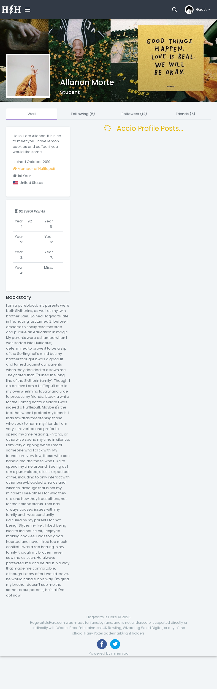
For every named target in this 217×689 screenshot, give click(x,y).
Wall (32, 113)
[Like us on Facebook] (102, 644)
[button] (174, 9)
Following (83, 113)
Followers (134, 113)
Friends (185, 113)
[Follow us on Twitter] (115, 644)
